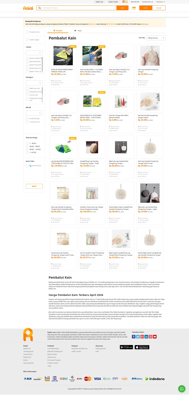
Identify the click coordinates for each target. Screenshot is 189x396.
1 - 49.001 (31, 144)
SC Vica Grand (142, 84)
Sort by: (142, 39)
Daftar (146, 8)
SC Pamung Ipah (143, 221)
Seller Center (76, 353)
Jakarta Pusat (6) (33, 66)
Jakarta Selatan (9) (34, 59)
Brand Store (33, 167)
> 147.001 (31, 153)
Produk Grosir (33, 33)
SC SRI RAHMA (113, 84)
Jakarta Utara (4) (33, 69)
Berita (25, 361)
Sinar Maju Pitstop (57, 84)
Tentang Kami (28, 353)
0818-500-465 (135, 2)
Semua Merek (28, 364)
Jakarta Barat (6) (33, 63)
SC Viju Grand (113, 221)
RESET (34, 187)
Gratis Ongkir (32, 41)
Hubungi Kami (101, 350)
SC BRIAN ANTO (56, 130)
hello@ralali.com (147, 2)
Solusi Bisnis (28, 356)
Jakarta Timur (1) (33, 73)
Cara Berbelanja (53, 350)
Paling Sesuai (156, 39)
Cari (122, 8)
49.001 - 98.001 (33, 147)
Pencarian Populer (54, 361)
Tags (49, 367)
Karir (97, 353)
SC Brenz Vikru (114, 267)
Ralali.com (99, 2)
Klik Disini (145, 25)
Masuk (158, 8)
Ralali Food (27, 359)
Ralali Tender (113, 2)
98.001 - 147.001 (33, 150)
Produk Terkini (52, 364)
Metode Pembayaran (55, 353)
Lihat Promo (51, 359)
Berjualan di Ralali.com (80, 350)
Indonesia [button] (161, 2)
